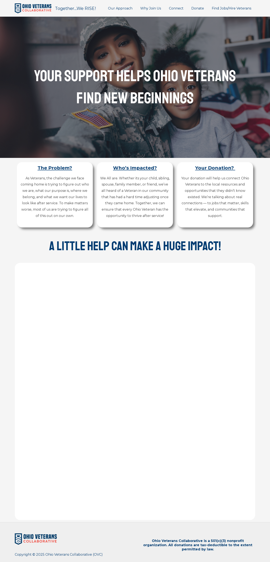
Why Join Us (154, 8)
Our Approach (125, 8)
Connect (179, 8)
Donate (199, 8)
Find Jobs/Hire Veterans (232, 8)
